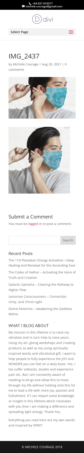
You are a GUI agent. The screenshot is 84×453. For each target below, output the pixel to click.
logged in (35, 224)
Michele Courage (25, 64)
